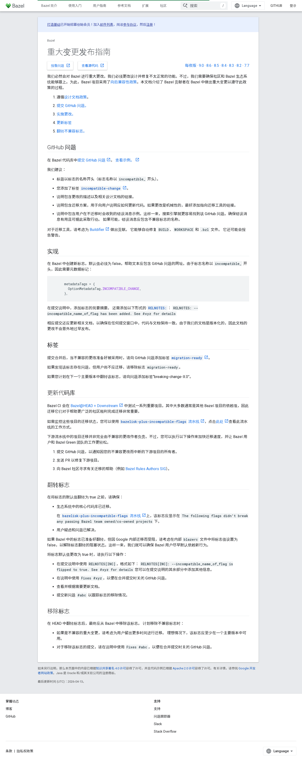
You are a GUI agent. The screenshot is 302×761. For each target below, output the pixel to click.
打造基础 (53, 24)
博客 (9, 709)
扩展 (145, 6)
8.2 (239, 65)
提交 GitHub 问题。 (72, 105)
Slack (158, 724)
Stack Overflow (165, 731)
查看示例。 (124, 160)
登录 (293, 6)
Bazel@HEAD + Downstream (94, 406)
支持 (157, 709)
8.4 (224, 65)
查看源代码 (93, 65)
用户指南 (99, 6)
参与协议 (129, 24)
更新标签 (64, 122)
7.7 (246, 65)
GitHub (276, 6)
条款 (9, 751)
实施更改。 (66, 114)
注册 (149, 24)
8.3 (231, 65)
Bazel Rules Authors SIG (146, 469)
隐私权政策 (25, 751)
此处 (219, 421)
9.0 (201, 65)
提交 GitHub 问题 (91, 160)
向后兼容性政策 (123, 82)
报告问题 (60, 65)
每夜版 (190, 65)
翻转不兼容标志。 (72, 131)
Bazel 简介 (49, 6)
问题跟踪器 (162, 716)
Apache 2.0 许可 (184, 668)
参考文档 (124, 6)
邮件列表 (106, 24)
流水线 (159, 421)
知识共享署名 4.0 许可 (111, 668)
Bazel (51, 40)
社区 (163, 6)
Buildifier (97, 229)
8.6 (208, 65)
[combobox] (204, 5)
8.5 (216, 65)
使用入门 (75, 6)
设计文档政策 (75, 97)
